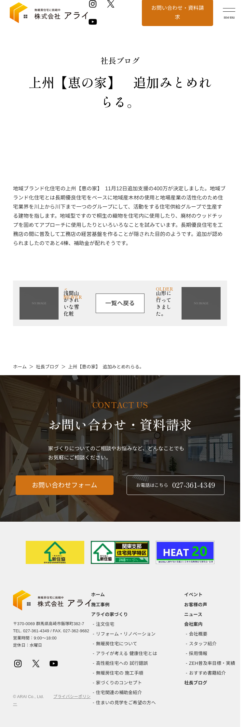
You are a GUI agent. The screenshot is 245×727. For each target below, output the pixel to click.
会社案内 (193, 624)
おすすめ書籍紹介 (207, 673)
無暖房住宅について (116, 643)
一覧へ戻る (120, 303)
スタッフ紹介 (203, 643)
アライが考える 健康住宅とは (126, 653)
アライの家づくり (109, 614)
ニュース (193, 614)
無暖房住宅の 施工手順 (119, 673)
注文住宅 (105, 624)
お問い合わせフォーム (64, 488)
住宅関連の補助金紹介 (119, 692)
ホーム (20, 366)
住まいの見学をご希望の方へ (126, 702)
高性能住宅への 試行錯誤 (122, 663)
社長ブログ (47, 366)
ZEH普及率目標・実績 (212, 663)
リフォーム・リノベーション (126, 634)
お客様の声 (195, 604)
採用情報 (198, 653)
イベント (193, 594)
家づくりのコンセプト (119, 682)
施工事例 (100, 604)
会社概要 (198, 634)
